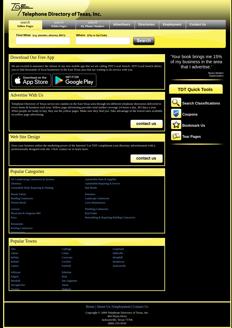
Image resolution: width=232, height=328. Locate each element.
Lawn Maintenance (95, 202)
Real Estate (91, 213)
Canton (15, 265)
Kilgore (15, 276)
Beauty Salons (18, 194)
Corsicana (67, 257)
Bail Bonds (91, 187)
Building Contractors (22, 198)
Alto (13, 249)
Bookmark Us (193, 125)
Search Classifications (201, 103)
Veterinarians (18, 232)
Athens (14, 253)
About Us (103, 306)
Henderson (118, 261)
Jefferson (16, 272)
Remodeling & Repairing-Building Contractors (110, 217)
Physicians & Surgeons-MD (26, 213)
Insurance (90, 194)
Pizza (14, 217)
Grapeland (118, 249)
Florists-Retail (18, 202)
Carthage (66, 249)
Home (90, 306)
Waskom (66, 289)
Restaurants (17, 223)
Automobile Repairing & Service (102, 183)
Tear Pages (191, 136)
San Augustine (69, 280)
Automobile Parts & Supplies (100, 179)
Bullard (15, 261)
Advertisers (121, 24)
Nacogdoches (18, 285)
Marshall (15, 280)
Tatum (65, 285)
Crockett (66, 261)
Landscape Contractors (97, 198)
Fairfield (66, 265)
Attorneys (16, 183)
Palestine (66, 272)
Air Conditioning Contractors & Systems (33, 179)
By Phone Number (92, 26)
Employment (172, 24)
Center (65, 253)
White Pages (59, 26)
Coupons (190, 114)
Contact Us (198, 24)
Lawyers (15, 209)
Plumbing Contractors (97, 209)
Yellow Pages (25, 26)
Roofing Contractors (22, 228)
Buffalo (15, 257)
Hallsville (118, 253)
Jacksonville (119, 265)
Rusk (64, 276)
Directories (146, 24)
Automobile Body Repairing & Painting (32, 187)
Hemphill (118, 257)
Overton (15, 289)
